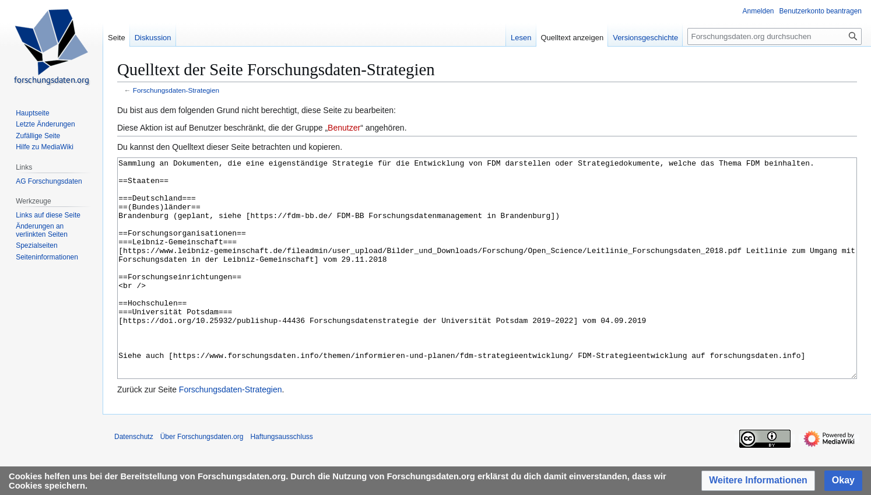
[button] (758, 481)
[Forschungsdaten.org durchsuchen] (774, 36)
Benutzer (344, 127)
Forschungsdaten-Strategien (176, 90)
